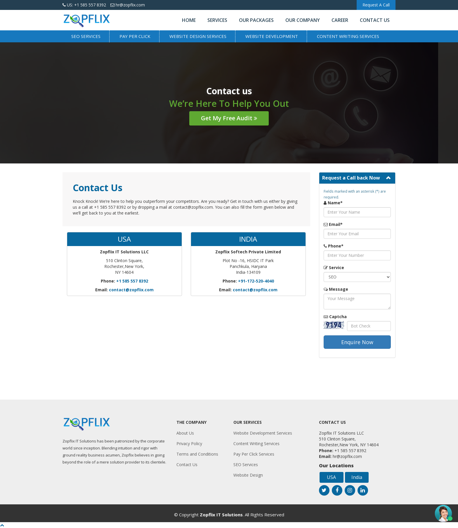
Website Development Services (262, 433)
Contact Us (375, 20)
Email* (333, 224)
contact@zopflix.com (131, 289)
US (84, 5)
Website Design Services (197, 36)
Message (336, 289)
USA (331, 477)
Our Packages (256, 20)
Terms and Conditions (197, 454)
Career (340, 20)
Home (189, 20)
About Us (185, 433)
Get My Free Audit (229, 118)
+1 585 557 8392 (132, 281)
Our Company (302, 20)
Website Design (248, 475)
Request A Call (376, 5)
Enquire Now (357, 342)
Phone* (334, 246)
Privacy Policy (189, 443)
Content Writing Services (348, 36)
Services (217, 20)
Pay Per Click (134, 36)
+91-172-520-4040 (256, 281)
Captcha (335, 316)
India (356, 477)
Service (334, 267)
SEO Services (85, 36)
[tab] (357, 178)
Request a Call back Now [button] (351, 178)
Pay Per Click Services (253, 454)
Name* (333, 202)
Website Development (271, 36)
